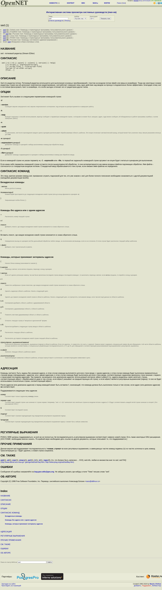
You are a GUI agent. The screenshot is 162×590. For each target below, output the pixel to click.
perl (29, 462)
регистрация (146, 0)
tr (35, 462)
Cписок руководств (56, 21)
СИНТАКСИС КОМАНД (10, 515)
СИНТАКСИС (6, 502)
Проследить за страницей (11, 588)
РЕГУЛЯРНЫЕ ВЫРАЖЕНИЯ (13, 538)
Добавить (137, 588)
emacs (22, 462)
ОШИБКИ (4, 551)
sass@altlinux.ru (92, 483)
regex (45, 462)
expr (14, 462)
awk (2, 462)
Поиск (119, 3)
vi (39, 462)
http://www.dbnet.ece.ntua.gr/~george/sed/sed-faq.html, (23, 464)
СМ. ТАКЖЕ (5, 547)
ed (8, 462)
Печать (67, 21)
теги (123, 3)
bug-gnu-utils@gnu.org (44, 474)
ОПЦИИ (4, 511)
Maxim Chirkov (155, 586)
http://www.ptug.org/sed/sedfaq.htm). (59, 464)
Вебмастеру (156, 588)
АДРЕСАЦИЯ (6, 534)
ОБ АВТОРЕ (6, 555)
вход (140, 0)
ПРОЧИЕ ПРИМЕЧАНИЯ (11, 542)
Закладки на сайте (8, 586)
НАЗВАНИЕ (5, 498)
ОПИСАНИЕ (6, 506)
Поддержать (146, 588)
